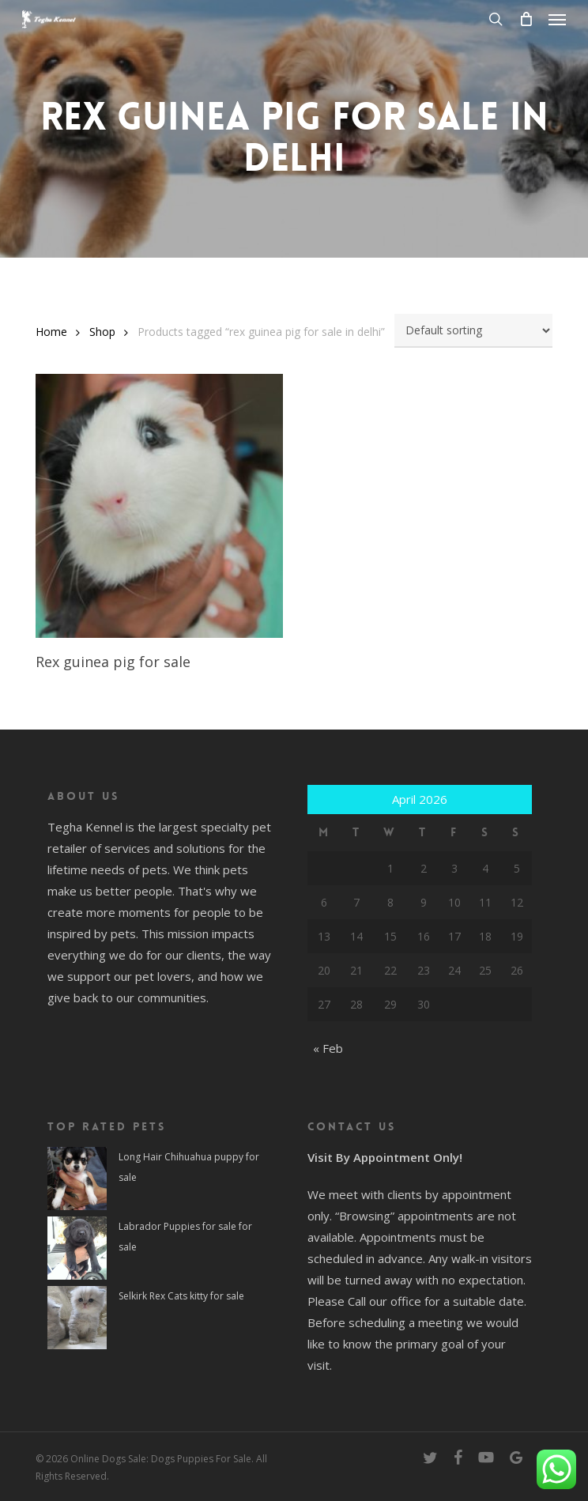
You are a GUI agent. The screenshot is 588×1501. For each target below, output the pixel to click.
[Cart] (526, 18)
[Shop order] (473, 331)
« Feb (328, 1048)
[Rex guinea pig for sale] (159, 505)
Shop (102, 331)
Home (51, 331)
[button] (557, 19)
